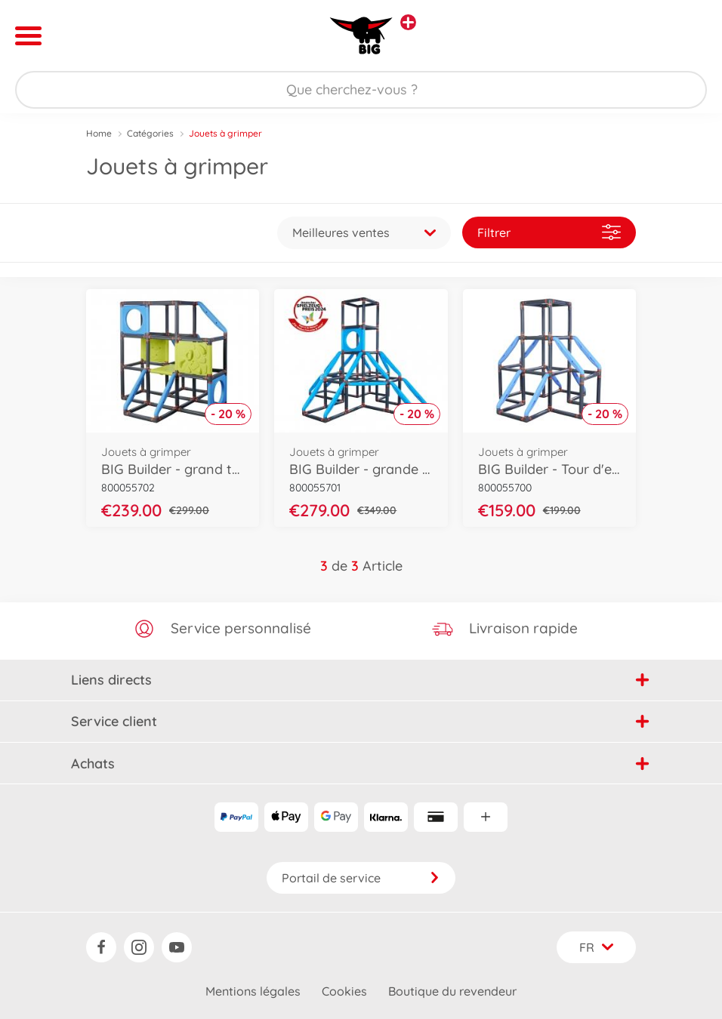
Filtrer (549, 232)
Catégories (150, 133)
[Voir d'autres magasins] (408, 22)
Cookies (344, 991)
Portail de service (361, 877)
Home (99, 133)
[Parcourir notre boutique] (361, 90)
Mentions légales (253, 991)
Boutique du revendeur (452, 991)
